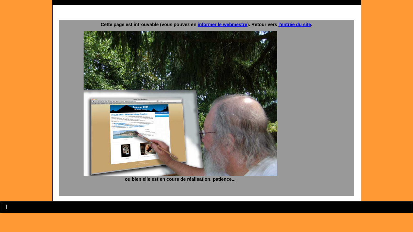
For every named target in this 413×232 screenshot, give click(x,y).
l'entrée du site (294, 24)
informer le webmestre (222, 24)
